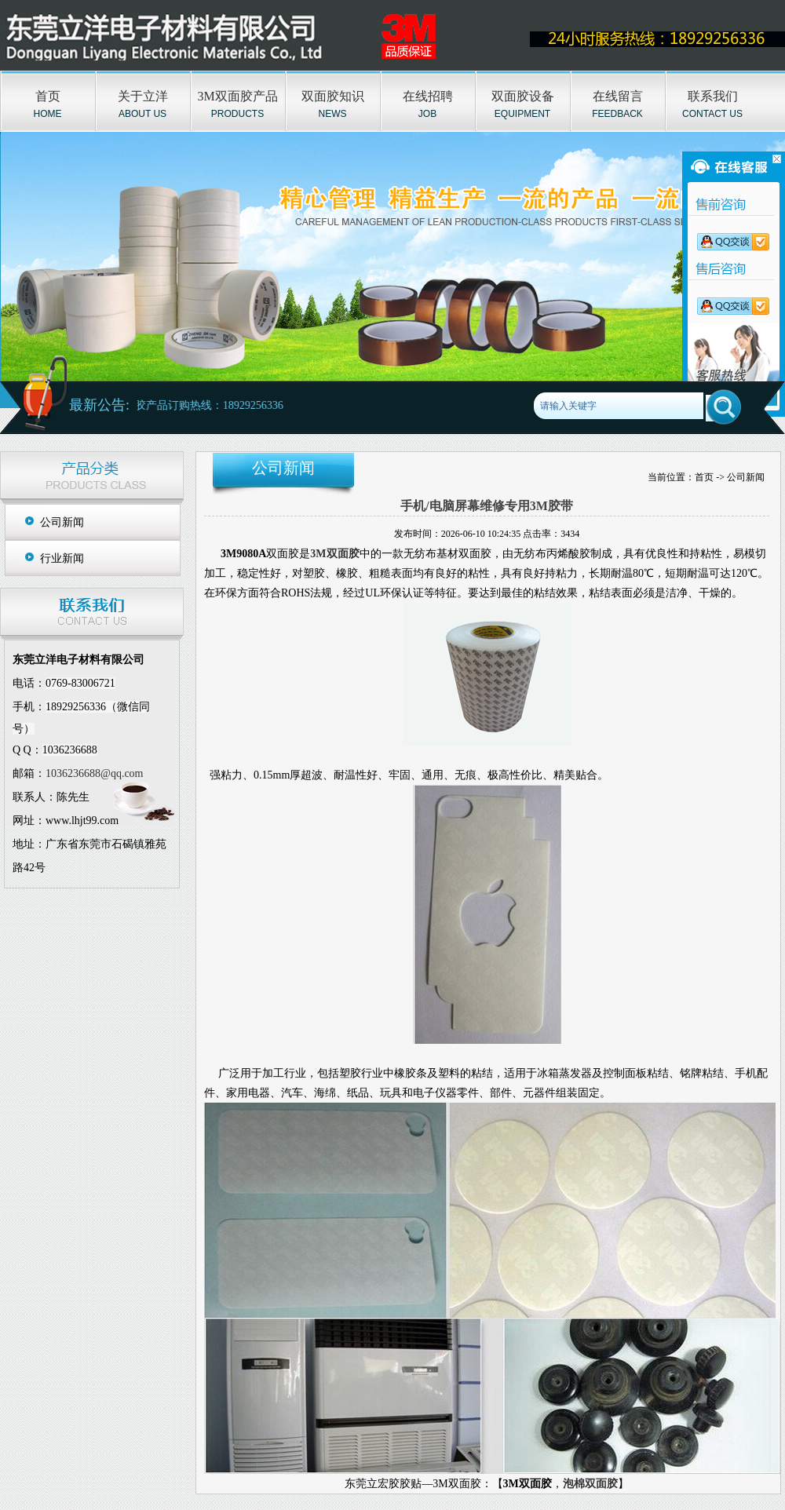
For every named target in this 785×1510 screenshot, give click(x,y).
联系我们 (713, 96)
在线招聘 (428, 96)
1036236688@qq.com (95, 773)
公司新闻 (62, 522)
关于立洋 (143, 96)
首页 (47, 96)
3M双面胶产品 (237, 96)
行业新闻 (62, 558)
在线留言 (618, 96)
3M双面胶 (334, 554)
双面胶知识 (332, 96)
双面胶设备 (522, 96)
